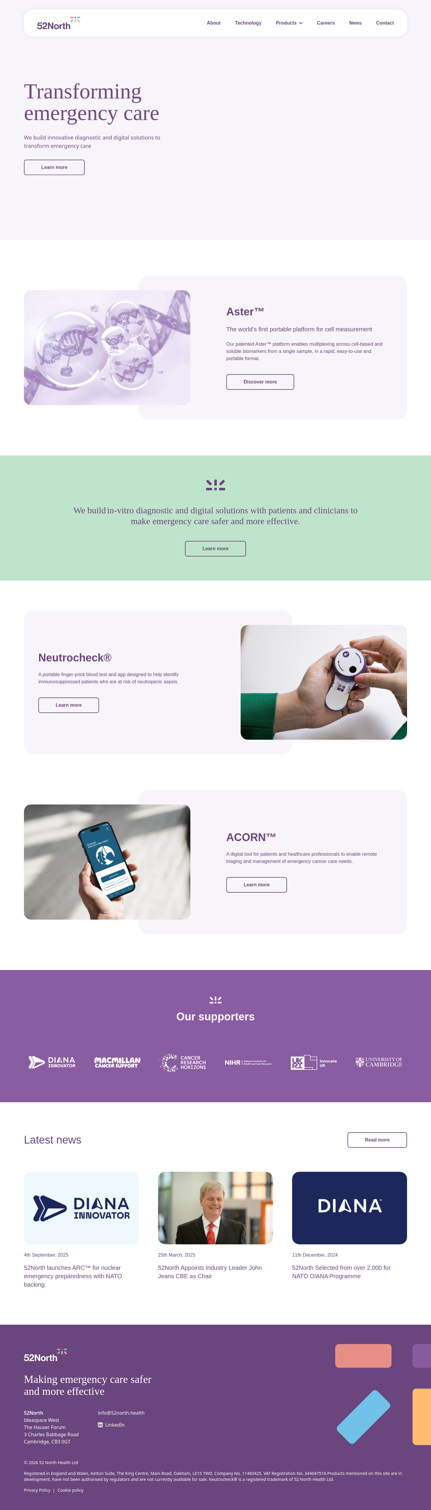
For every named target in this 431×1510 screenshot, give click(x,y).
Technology (248, 22)
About (214, 22)
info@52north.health (121, 1413)
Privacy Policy (37, 1490)
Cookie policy (70, 1490)
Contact (385, 22)
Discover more (260, 381)
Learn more (54, 165)
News (355, 22)
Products (286, 22)
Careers (326, 22)
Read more (377, 1139)
